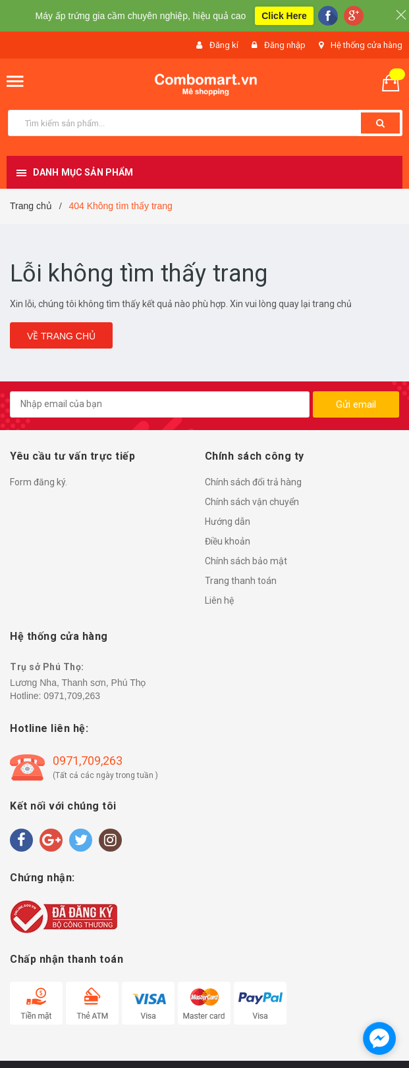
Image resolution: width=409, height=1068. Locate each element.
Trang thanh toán (241, 580)
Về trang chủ (61, 336)
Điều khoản (227, 541)
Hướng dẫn (227, 521)
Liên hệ (219, 600)
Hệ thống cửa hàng (366, 45)
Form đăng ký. (38, 482)
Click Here (283, 16)
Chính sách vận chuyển (252, 502)
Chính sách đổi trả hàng (253, 482)
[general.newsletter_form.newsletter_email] (160, 404)
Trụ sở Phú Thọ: (47, 667)
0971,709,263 (71, 696)
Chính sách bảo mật (246, 561)
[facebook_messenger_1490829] (379, 1038)
